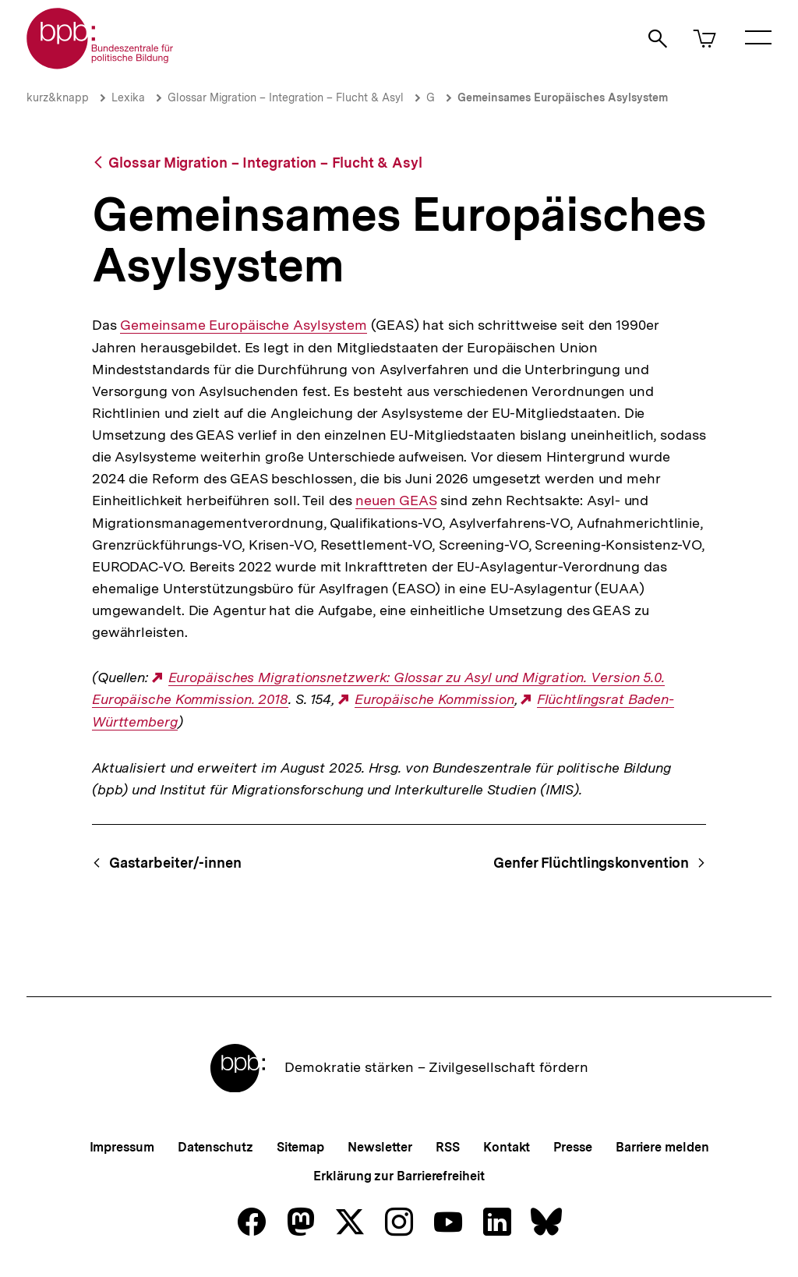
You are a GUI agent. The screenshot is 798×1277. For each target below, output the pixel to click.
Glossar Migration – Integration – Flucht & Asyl (286, 97)
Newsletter (380, 1147)
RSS (448, 1147)
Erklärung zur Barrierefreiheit (398, 1176)
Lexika (128, 97)
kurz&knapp (57, 97)
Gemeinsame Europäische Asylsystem (243, 325)
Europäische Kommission (434, 699)
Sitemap (300, 1147)
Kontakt (506, 1147)
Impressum (122, 1147)
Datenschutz (215, 1147)
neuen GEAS (395, 500)
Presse (572, 1147)
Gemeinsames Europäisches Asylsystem (562, 97)
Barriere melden (662, 1147)
